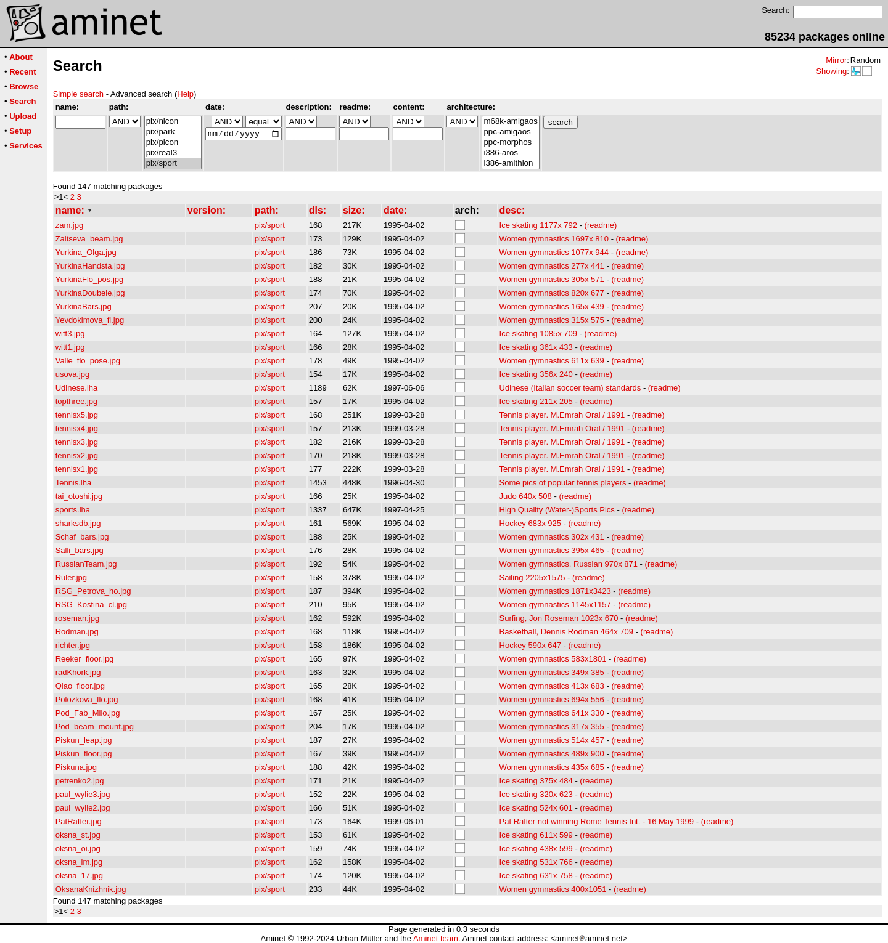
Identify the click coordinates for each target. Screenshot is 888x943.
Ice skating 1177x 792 (538, 225)
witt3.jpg (70, 333)
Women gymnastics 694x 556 (552, 699)
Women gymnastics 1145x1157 (555, 604)
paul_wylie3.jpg (83, 794)
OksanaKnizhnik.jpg (91, 889)
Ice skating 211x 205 (536, 401)
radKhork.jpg (78, 672)
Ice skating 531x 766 (536, 862)
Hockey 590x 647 (530, 645)
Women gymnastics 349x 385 (552, 672)
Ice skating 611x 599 (536, 835)
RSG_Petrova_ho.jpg (93, 591)
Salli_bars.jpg (80, 550)
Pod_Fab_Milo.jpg (88, 713)
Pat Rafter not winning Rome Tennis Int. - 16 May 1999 (597, 821)
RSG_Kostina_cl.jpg (91, 604)
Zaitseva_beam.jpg (89, 238)
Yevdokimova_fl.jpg (90, 320)
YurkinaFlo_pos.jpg (90, 279)
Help (185, 94)
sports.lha (73, 509)
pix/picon (173, 142)
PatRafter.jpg (79, 821)
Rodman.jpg (77, 631)
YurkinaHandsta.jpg (90, 265)
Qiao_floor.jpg (80, 685)
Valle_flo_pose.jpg (88, 360)
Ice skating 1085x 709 (538, 333)
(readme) (601, 225)
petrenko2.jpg (80, 780)
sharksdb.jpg (78, 523)
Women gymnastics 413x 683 (552, 685)
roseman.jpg (78, 618)
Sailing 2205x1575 (532, 577)
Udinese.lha (77, 387)
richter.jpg (73, 645)
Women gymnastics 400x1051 (553, 889)
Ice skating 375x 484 (536, 780)
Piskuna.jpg (76, 767)
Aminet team (435, 938)
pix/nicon (173, 121)
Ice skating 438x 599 (536, 848)
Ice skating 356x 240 (536, 374)
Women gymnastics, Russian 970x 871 (569, 564)
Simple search (78, 94)
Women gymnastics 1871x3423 (555, 591)
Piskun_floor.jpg (84, 753)
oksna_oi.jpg (78, 848)
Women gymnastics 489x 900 (552, 753)
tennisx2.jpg (77, 455)
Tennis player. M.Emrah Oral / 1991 (562, 414)
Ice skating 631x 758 (536, 875)
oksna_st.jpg (78, 835)
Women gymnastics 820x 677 (552, 292)
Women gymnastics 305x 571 (552, 279)
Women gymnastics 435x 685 (552, 767)
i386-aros (510, 153)
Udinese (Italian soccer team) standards (570, 387)
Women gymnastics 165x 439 (552, 306)
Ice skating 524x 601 (536, 807)
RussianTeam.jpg (86, 564)
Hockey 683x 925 (530, 523)
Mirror (836, 60)
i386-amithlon (510, 163)
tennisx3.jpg (77, 442)
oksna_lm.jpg (79, 862)
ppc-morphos (510, 142)
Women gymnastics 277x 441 (552, 265)
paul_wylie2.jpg (83, 807)
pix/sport (173, 163)
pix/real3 (173, 153)
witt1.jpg (70, 347)
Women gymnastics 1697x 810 (554, 238)
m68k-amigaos (510, 121)
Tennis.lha (74, 482)
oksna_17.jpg (79, 875)
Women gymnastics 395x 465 (552, 550)
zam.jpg (70, 225)
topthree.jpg (77, 401)
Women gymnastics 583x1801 (553, 658)
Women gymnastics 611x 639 (552, 360)
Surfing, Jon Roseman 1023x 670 (559, 618)
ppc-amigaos (510, 132)
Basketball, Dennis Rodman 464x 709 (567, 631)
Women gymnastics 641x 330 (552, 713)
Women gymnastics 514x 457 (552, 740)
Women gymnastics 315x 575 (552, 320)
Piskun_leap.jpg (84, 740)
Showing (831, 71)
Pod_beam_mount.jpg (95, 726)
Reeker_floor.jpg (85, 658)
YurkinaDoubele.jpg (90, 292)
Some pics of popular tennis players (563, 482)
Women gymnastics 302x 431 (552, 536)
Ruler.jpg (71, 577)
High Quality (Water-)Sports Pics (557, 509)
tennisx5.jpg (77, 414)
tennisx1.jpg (77, 469)
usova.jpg (73, 374)
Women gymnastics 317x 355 (552, 726)
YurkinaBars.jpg (84, 306)
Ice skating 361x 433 (536, 347)
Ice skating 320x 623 (536, 794)
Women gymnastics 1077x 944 (554, 252)
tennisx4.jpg (77, 428)
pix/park (173, 132)
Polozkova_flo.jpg (87, 699)
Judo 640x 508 (526, 496)
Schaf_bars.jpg (82, 536)
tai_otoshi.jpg (79, 496)
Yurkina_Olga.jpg (86, 252)
